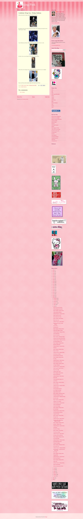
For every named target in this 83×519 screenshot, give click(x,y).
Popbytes (53, 126)
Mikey (52, 101)
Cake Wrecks (55, 380)
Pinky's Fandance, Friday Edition (58, 318)
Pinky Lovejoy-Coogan (60, 11)
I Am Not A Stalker (54, 120)
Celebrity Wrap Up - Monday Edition (58, 352)
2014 (53, 289)
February (55, 474)
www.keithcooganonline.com (56, 45)
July (54, 306)
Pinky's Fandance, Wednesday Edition (58, 336)
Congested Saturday (56, 413)
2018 (53, 282)
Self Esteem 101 (55, 327)
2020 (53, 279)
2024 (53, 273)
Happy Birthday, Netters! (57, 391)
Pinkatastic (55, 347)
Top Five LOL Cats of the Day (57, 307)
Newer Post (19, 97)
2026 (53, 270)
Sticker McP (55, 377)
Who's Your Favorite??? (56, 458)
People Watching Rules (56, 464)
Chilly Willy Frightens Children (58, 330)
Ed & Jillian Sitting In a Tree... (57, 341)
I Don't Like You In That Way (56, 129)
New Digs (54, 358)
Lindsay (53, 97)
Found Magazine (54, 135)
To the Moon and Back (56, 432)
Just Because (55, 427)
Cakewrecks (53, 139)
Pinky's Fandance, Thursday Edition (58, 328)
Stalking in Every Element (57, 401)
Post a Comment (22, 92)
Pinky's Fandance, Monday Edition (58, 349)
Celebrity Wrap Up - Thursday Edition (59, 385)
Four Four (53, 133)
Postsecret (53, 123)
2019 (53, 281)
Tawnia (53, 105)
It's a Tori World (55, 409)
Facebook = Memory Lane (57, 424)
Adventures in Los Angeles (55, 117)
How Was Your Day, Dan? (55, 130)
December (55, 298)
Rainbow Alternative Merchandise (57, 119)
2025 (53, 271)
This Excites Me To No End (57, 388)
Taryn (52, 104)
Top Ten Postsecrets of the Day (57, 412)
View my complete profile (55, 22)
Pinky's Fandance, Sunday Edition (58, 357)
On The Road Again (56, 438)
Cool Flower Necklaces (55, 136)
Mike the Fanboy (54, 122)
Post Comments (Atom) (24, 99)
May (54, 469)
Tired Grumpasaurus (56, 333)
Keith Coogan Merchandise (56, 94)
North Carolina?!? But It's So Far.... (58, 368)
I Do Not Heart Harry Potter (57, 441)
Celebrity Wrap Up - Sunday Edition (58, 360)
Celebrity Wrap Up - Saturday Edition (58, 313)
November (55, 299)
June (54, 468)
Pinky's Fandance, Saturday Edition (58, 310)
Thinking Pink (26, 4)
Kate (52, 91)
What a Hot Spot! (55, 350)
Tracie (52, 107)
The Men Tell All (55, 387)
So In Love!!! (55, 325)
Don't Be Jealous (55, 398)
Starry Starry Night (56, 369)
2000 (53, 479)
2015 (53, 287)
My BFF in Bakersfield (56, 344)
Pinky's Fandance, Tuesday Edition (58, 399)
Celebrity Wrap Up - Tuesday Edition (58, 346)
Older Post (47, 97)
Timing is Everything (56, 443)
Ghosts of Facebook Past (57, 404)
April (54, 471)
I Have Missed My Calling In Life (58, 379)
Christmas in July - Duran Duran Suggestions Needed (58, 421)
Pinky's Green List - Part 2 (57, 315)
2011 (53, 293)
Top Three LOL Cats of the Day (58, 435)
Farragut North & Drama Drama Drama (59, 338)
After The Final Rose (56, 335)
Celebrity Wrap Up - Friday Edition (58, 321)
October (55, 301)
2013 (53, 290)
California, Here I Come (56, 371)
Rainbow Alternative (55, 102)
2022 (53, 276)
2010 (53, 295)
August (55, 304)
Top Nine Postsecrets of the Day (58, 355)
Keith (52, 92)
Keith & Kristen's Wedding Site (56, 116)
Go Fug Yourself (54, 132)
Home (33, 97)
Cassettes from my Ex (55, 138)
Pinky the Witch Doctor (56, 374)
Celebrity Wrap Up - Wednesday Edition (59, 339)
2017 (53, 284)
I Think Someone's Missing (57, 312)
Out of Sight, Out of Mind (57, 390)
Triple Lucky (55, 461)
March (55, 472)
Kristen (53, 95)
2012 (53, 292)
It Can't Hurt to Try (56, 446)
